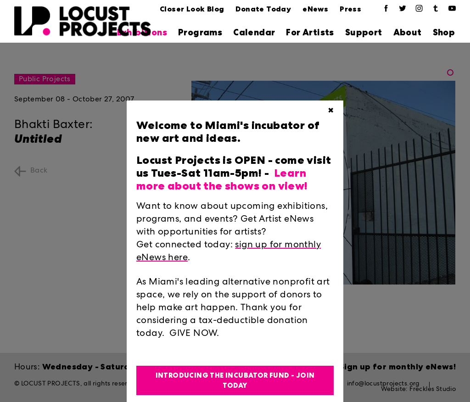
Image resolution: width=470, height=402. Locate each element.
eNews (315, 9)
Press (350, 9)
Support (363, 32)
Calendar (254, 32)
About (407, 32)
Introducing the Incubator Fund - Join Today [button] (235, 381)
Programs (200, 32)
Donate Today (263, 9)
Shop (444, 32)
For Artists (310, 32)
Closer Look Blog (192, 9)
